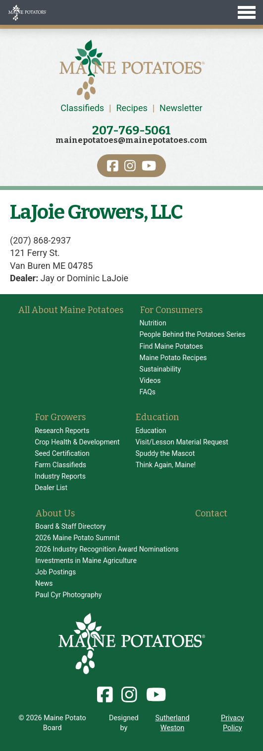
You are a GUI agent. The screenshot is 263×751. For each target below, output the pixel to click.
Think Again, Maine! (165, 465)
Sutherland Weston (173, 723)
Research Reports (62, 431)
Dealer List (51, 488)
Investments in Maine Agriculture (86, 560)
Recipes (131, 108)
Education (157, 417)
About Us (55, 513)
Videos (150, 380)
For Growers (60, 417)
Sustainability (160, 369)
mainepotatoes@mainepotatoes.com (131, 140)
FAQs (148, 392)
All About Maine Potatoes (70, 310)
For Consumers (171, 310)
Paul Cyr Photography (68, 595)
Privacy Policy (232, 723)
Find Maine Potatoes (171, 346)
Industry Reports (60, 476)
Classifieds (82, 108)
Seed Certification (62, 453)
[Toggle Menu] (131, 12)
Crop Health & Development (77, 442)
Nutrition (153, 323)
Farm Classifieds (60, 465)
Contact (211, 513)
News (44, 583)
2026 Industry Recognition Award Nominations (106, 549)
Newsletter (181, 108)
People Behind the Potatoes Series (193, 334)
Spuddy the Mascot (165, 453)
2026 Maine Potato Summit (77, 538)
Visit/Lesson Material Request (181, 442)
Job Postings (55, 572)
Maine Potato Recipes (173, 358)
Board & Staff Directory (70, 526)
